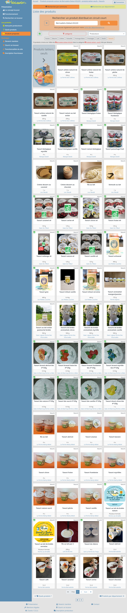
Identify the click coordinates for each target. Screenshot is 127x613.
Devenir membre (10, 41)
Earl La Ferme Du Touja (91, 552)
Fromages (90, 38)
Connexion (119, 2)
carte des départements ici (94, 27)
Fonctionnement (10, 14)
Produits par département (112, 596)
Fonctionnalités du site (13, 49)
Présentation (32, 604)
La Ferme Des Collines (67, 77)
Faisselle (69, 38)
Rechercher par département (102, 7)
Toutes (47, 38)
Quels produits (10, 30)
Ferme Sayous (114, 299)
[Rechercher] (108, 23)
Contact (95, 604)
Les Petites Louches (114, 264)
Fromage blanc (80, 38)
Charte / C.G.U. (31, 611)
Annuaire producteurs (12, 26)
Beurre (54, 38)
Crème (61, 38)
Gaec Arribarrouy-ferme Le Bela (44, 373)
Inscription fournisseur (13, 53)
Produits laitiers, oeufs (93, 42)
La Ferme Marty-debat (44, 444)
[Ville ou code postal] (76, 23)
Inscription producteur (63, 611)
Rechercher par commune (56, 7)
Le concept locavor (11, 10)
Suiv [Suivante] (85, 592)
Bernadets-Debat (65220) (64, 42)
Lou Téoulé (43, 192)
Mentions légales (31, 607)
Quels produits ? (42, 596)
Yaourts (111, 38)
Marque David (91, 121)
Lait (98, 38)
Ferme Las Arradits (115, 516)
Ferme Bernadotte (115, 551)
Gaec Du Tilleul (44, 228)
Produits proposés (11, 34)
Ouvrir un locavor (11, 45)
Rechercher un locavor (13, 18)
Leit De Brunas (67, 551)
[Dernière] (90, 592)
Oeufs (104, 38)
